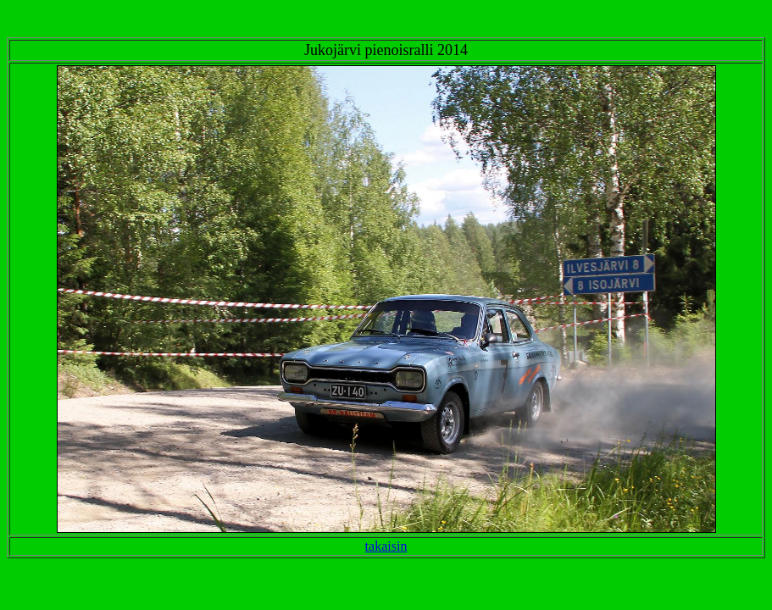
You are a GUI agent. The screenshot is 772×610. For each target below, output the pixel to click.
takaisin (386, 546)
